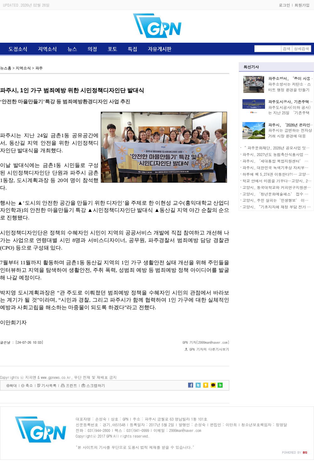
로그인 (284, 5)
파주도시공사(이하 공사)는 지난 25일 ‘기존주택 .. (289, 113)
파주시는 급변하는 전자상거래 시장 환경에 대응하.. (290, 135)
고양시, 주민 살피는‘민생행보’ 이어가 (277, 200)
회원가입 (302, 5)
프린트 (71, 385)
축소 (29, 385)
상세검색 (301, 48)
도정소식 (17, 49)
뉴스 (72, 49)
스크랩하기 (95, 385)
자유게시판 (159, 49)
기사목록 (49, 385)
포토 (112, 49)
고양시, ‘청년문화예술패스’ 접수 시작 (277, 194)
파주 (39, 68)
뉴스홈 (5, 68)
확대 (13, 385)
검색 (286, 48)
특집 (132, 49)
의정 (92, 49)
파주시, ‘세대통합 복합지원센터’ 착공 (277, 161)
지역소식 (47, 49)
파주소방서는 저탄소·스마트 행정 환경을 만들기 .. (289, 89)
